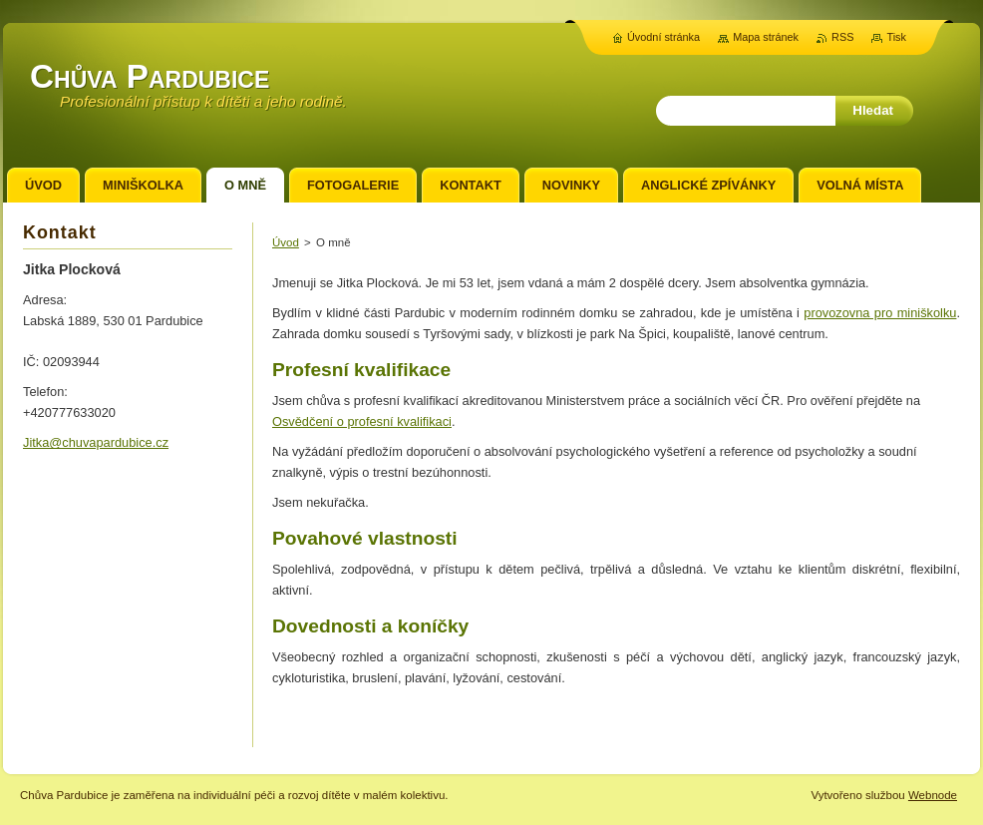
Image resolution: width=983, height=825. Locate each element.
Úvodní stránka (663, 37)
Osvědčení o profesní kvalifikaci (362, 421)
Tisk (896, 37)
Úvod (285, 242)
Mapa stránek (766, 37)
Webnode (932, 795)
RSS (842, 37)
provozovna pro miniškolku (880, 312)
